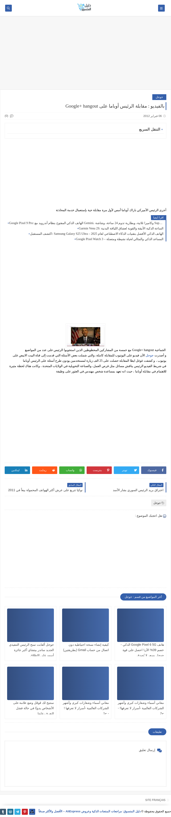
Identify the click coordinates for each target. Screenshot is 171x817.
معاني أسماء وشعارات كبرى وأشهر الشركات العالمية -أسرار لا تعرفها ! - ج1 (86, 708)
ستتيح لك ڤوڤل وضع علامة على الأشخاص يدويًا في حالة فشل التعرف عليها (33, 708)
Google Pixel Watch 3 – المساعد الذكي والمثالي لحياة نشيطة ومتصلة (119, 239)
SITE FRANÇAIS (155, 800)
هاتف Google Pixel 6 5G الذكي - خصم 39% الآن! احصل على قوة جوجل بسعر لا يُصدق (142, 650)
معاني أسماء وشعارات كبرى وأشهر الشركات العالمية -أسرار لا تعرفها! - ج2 (141, 708)
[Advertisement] (85, 55)
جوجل (159, 97)
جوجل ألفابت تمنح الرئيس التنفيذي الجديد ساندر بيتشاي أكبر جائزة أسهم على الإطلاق (31, 650)
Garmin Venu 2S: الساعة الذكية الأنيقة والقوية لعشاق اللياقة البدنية (121, 228)
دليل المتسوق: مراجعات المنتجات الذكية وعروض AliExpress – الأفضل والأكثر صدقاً (90, 811)
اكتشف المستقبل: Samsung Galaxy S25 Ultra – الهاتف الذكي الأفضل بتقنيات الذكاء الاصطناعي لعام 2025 (96, 233)
